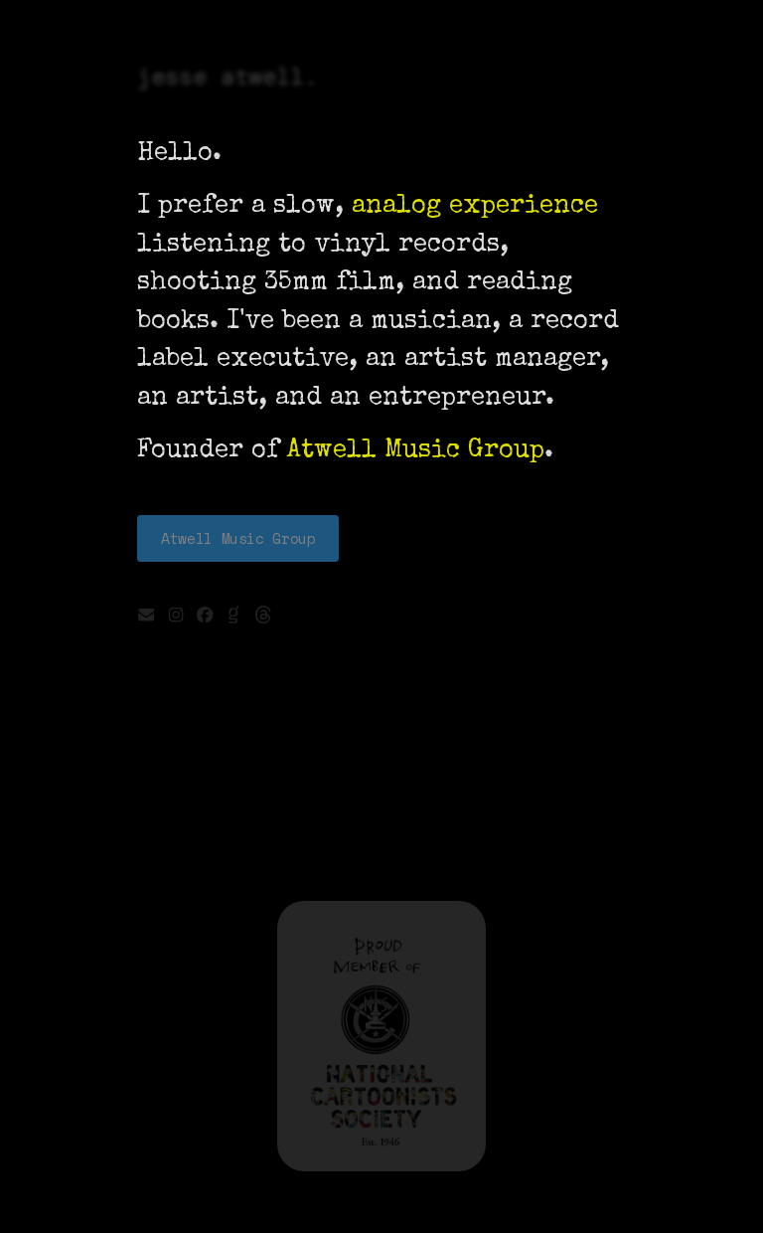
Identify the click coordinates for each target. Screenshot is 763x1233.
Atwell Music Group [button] (238, 538)
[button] (146, 614)
